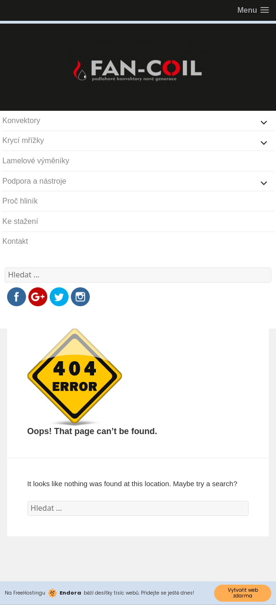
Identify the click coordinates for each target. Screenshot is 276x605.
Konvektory (21, 120)
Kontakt (15, 241)
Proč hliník (20, 201)
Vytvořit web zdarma (243, 593)
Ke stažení (20, 221)
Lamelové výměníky (35, 161)
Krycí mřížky (23, 140)
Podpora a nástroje (34, 181)
